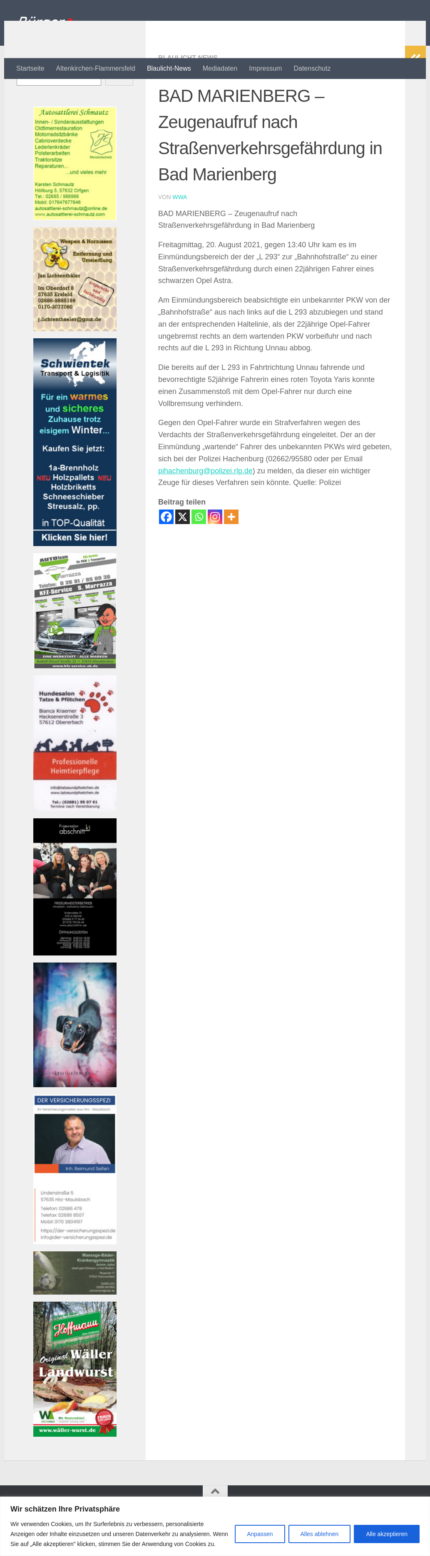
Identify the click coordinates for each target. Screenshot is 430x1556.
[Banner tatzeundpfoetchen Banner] (75, 842)
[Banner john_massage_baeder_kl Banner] (75, 1325)
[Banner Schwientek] (75, 577)
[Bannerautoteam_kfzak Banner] (75, 699)
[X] (182, 550)
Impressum (265, 68)
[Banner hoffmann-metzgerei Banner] (75, 1467)
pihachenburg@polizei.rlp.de (205, 504)
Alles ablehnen (320, 1534)
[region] (215, 1526)
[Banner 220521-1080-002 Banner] (75, 1118)
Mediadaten (220, 68)
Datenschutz (312, 68)
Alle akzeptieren (387, 1534)
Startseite (30, 68)
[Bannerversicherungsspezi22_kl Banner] (75, 1275)
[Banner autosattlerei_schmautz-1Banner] (75, 251)
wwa (179, 230)
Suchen (27, 96)
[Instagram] (215, 550)
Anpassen (260, 1534)
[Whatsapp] (198, 550)
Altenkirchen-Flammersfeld (95, 68)
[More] (231, 550)
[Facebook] (166, 550)
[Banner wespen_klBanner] (75, 362)
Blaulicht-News (169, 68)
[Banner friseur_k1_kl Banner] (75, 986)
